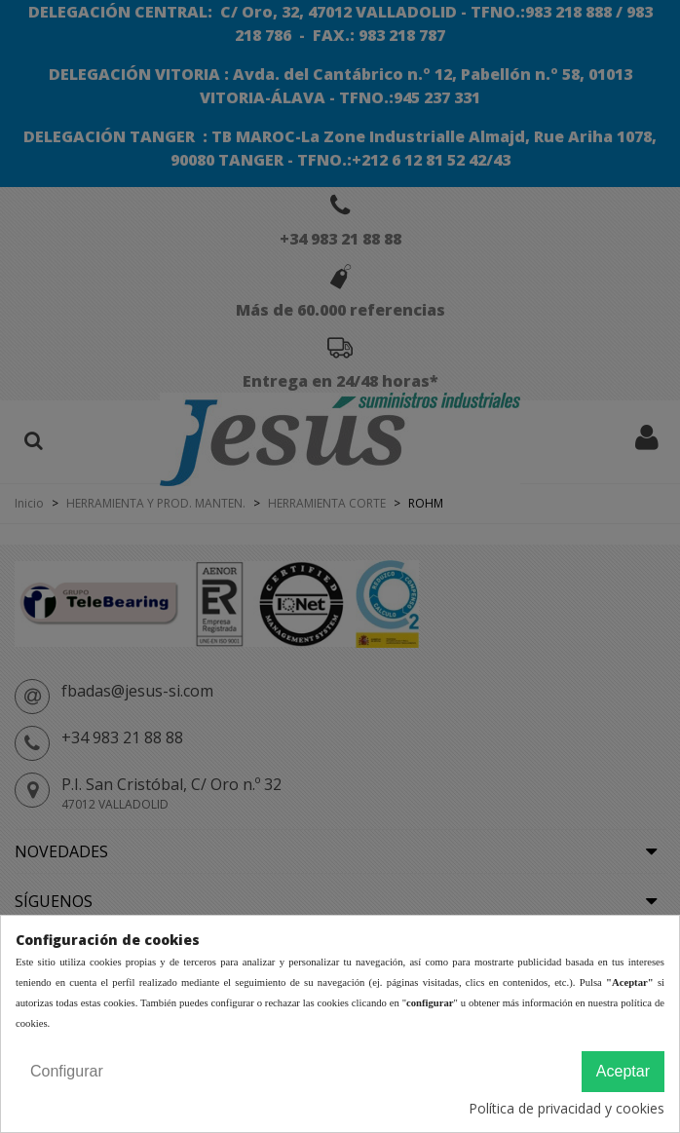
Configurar (66, 1071)
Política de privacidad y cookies (566, 1108)
